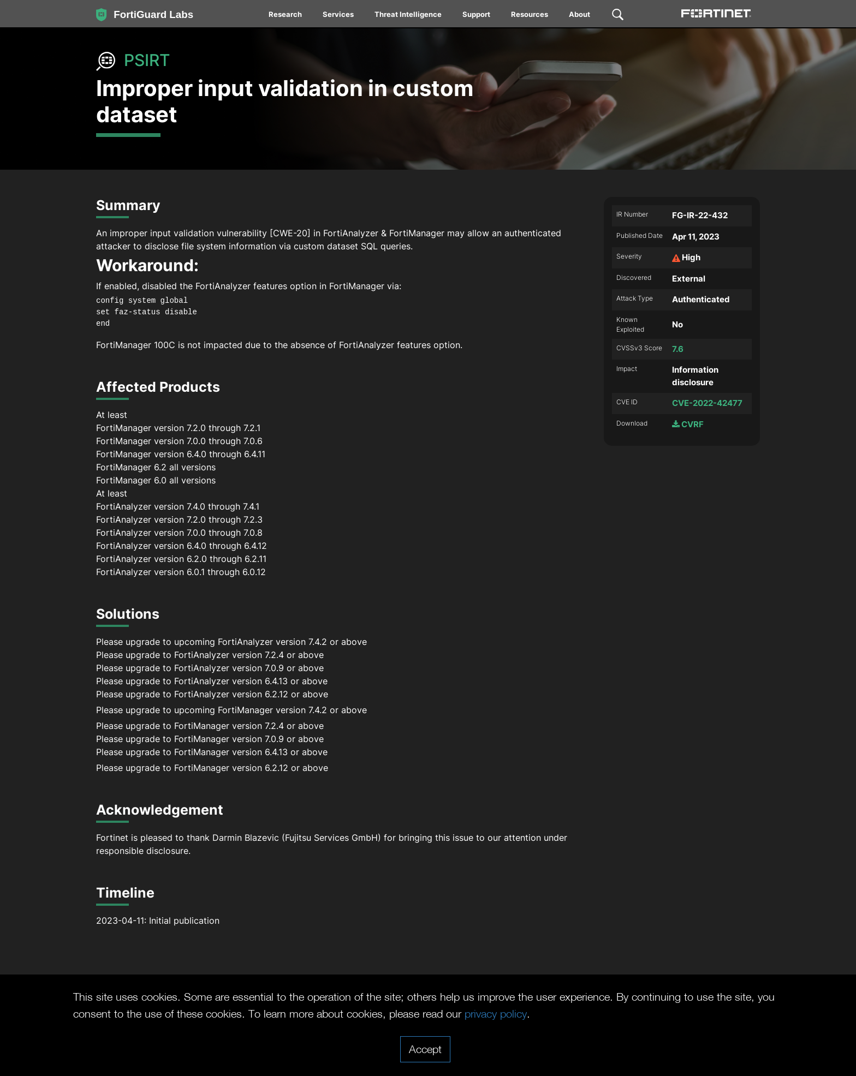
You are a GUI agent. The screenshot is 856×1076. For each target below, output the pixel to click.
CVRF (688, 424)
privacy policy (496, 1013)
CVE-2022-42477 (707, 403)
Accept (425, 1048)
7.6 (677, 349)
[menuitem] (286, 16)
